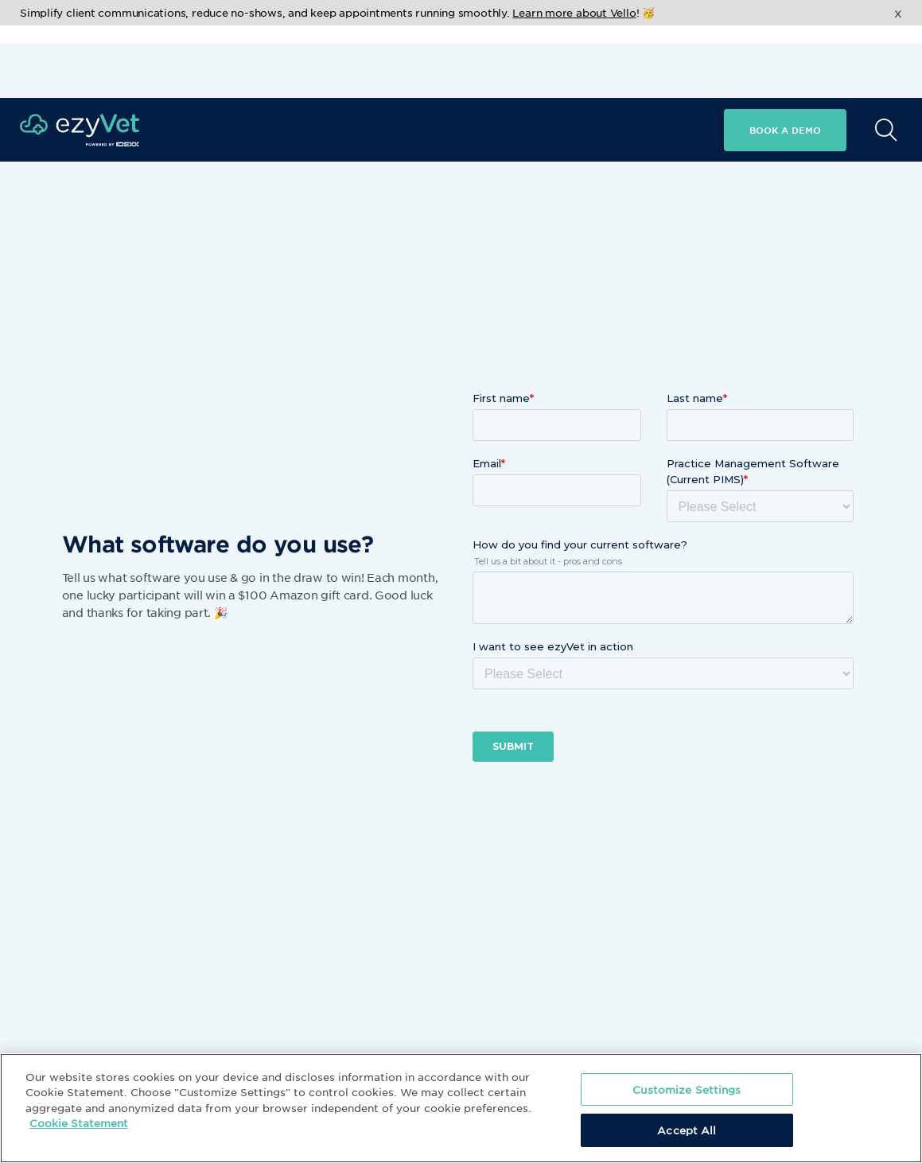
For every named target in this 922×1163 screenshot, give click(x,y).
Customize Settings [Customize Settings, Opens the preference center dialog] (686, 1089)
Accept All (686, 1130)
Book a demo (785, 57)
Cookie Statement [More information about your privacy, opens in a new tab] (78, 1123)
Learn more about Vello (574, 12)
